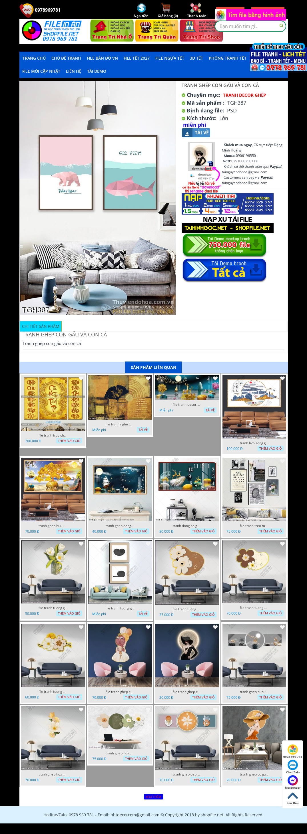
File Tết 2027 (137, 58)
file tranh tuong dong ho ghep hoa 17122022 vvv (53, 692)
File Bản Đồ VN (102, 58)
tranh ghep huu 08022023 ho (53, 526)
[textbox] (250, 26)
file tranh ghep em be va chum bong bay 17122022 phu (120, 692)
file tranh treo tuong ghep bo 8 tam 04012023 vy (254, 526)
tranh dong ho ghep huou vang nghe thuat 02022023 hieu (187, 526)
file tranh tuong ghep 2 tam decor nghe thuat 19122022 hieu (120, 608)
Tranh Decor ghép (244, 95)
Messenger (293, 782)
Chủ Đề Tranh (66, 58)
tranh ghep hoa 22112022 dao (120, 753)
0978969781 (40, 10)
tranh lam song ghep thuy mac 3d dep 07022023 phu (254, 443)
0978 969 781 (292, 751)
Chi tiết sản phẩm (40, 326)
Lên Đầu (293, 798)
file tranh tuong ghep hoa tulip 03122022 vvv (53, 608)
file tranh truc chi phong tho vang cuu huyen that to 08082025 (53, 435)
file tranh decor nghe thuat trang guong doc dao (187, 405)
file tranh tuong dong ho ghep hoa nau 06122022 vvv (254, 608)
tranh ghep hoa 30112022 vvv (53, 774)
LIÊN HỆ (73, 71)
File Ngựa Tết (169, 58)
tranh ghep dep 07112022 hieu (187, 774)
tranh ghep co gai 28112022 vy (254, 774)
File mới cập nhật (41, 71)
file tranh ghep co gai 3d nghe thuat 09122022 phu (187, 692)
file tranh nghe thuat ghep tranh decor (120, 424)
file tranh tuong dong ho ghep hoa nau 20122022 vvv (187, 609)
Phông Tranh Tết (227, 58)
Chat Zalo (293, 767)
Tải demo (96, 71)
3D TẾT (196, 58)
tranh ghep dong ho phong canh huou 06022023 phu (120, 526)
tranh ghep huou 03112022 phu (254, 692)
